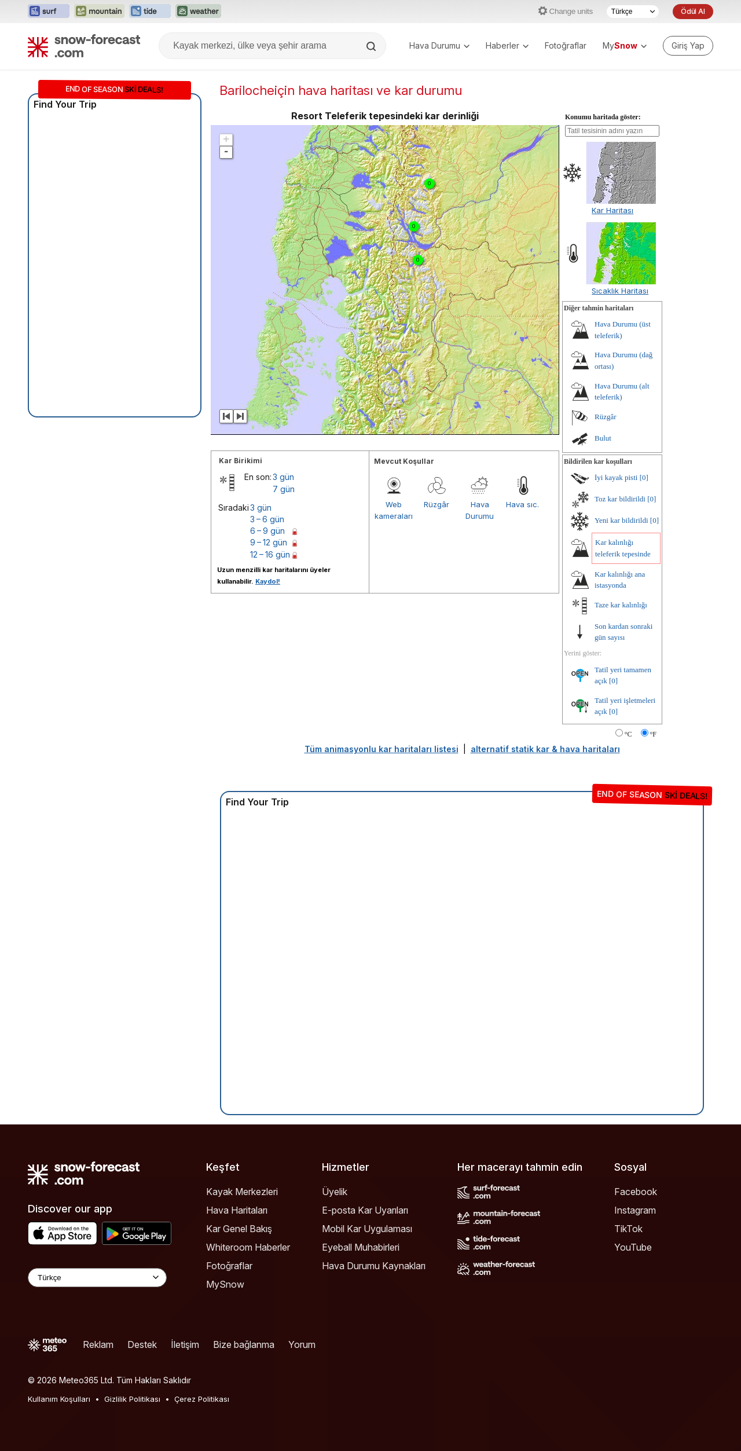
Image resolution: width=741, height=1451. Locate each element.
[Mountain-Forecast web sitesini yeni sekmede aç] (99, 11)
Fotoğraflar (565, 45)
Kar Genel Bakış (239, 1228)
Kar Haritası (612, 210)
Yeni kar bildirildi (621, 520)
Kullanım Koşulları (59, 1399)
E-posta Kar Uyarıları (365, 1210)
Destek (142, 1344)
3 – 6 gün (267, 519)
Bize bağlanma (243, 1344)
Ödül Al (693, 11)
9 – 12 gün (268, 542)
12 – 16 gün (270, 554)
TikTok (628, 1228)
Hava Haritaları (236, 1210)
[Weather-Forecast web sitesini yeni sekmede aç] (198, 11)
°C (628, 734)
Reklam (98, 1344)
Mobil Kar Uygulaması (367, 1228)
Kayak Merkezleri (242, 1191)
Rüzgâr (436, 504)
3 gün (283, 477)
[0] (644, 477)
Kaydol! (267, 581)
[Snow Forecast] (84, 45)
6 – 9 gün (267, 531)
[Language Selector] (97, 1277)
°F (653, 734)
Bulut (603, 438)
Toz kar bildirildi (620, 498)
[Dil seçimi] (633, 11)
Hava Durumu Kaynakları (373, 1266)
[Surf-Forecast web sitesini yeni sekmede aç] (48, 11)
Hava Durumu (439, 45)
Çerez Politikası (201, 1399)
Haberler (507, 45)
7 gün (284, 489)
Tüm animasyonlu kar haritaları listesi (381, 749)
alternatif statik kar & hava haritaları (545, 749)
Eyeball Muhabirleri (360, 1247)
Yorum (302, 1344)
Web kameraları (394, 510)
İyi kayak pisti (616, 477)
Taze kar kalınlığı (621, 604)
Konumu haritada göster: (603, 117)
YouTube (633, 1247)
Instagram (635, 1210)
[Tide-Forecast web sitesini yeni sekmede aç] (150, 11)
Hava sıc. (522, 504)
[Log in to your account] (688, 46)
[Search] (372, 46)
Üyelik (334, 1191)
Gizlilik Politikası (132, 1399)
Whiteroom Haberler (248, 1247)
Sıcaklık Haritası (620, 290)
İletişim (185, 1344)
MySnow (225, 1284)
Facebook (635, 1191)
